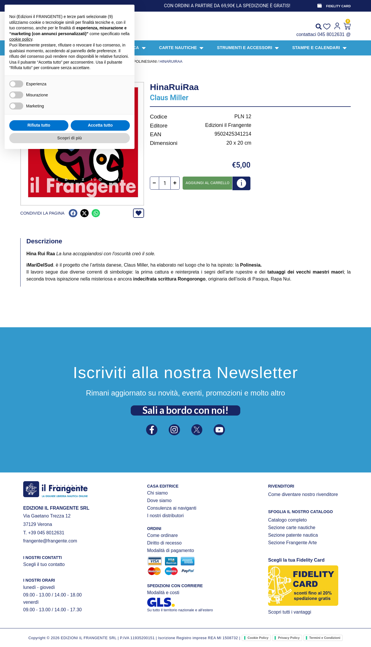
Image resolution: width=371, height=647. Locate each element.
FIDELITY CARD (338, 6)
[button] (73, 213)
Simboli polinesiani (137, 61)
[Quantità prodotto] (164, 183)
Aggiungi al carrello (207, 182)
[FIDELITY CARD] (319, 5)
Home (25, 61)
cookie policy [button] (20, 532)
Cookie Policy (258, 637)
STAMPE (107, 61)
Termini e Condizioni (324, 637)
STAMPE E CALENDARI (76, 61)
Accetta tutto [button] (100, 618)
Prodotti (43, 61)
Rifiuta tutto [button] (39, 618)
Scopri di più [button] (69, 631)
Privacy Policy (289, 637)
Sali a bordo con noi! (185, 408)
